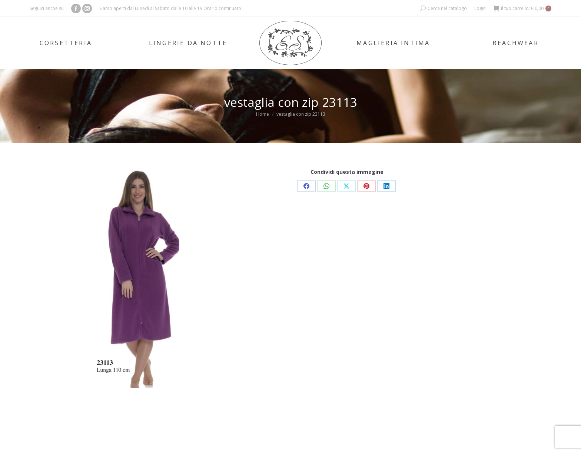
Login (480, 8)
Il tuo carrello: (522, 8)
